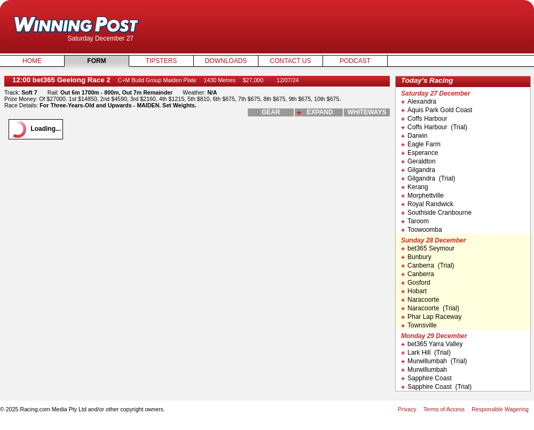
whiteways (367, 112)
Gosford (415, 282)
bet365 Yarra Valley (431, 344)
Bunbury (416, 257)
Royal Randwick (427, 204)
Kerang (414, 187)
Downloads (226, 61)
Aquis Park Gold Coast (436, 110)
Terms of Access (444, 409)
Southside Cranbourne (436, 212)
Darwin (414, 135)
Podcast (355, 61)
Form (96, 61)
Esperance (419, 153)
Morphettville (422, 195)
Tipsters (161, 61)
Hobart (414, 291)
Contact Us (290, 61)
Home (32, 61)
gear (271, 112)
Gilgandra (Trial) (428, 178)
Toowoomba (421, 229)
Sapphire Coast (426, 378)
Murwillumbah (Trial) (434, 361)
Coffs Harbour (424, 118)
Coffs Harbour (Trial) (434, 127)
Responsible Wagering (500, 409)
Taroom (415, 221)
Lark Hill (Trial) (426, 352)
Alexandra (418, 101)
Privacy (407, 409)
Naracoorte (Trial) (430, 308)
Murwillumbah (424, 369)
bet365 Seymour (427, 248)
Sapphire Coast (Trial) (436, 386)
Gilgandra (418, 170)
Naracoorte (420, 299)
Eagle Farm (421, 144)
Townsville (419, 325)
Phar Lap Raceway (431, 316)
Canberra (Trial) (427, 265)
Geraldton (418, 161)
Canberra (417, 274)
